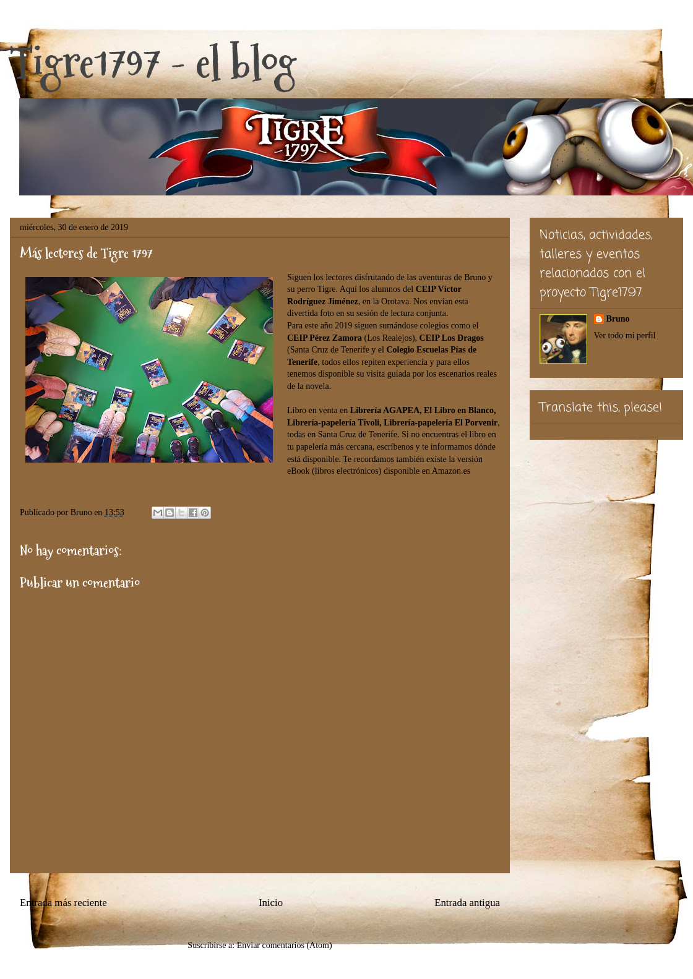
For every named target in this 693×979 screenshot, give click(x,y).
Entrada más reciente (63, 902)
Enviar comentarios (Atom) (284, 945)
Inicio (271, 902)
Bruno (618, 318)
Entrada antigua (467, 902)
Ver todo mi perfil (625, 335)
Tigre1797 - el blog (153, 62)
